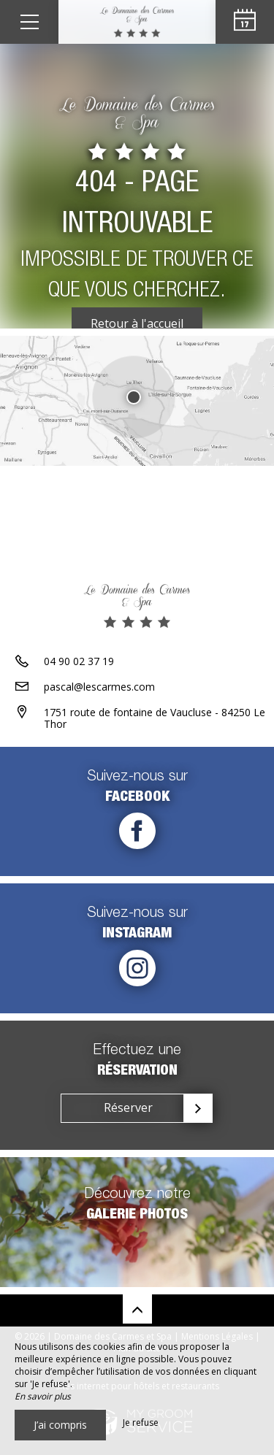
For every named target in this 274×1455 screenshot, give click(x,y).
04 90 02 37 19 (79, 661)
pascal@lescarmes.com (99, 687)
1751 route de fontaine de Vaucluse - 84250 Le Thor (154, 718)
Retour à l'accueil (137, 323)
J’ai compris (60, 1425)
